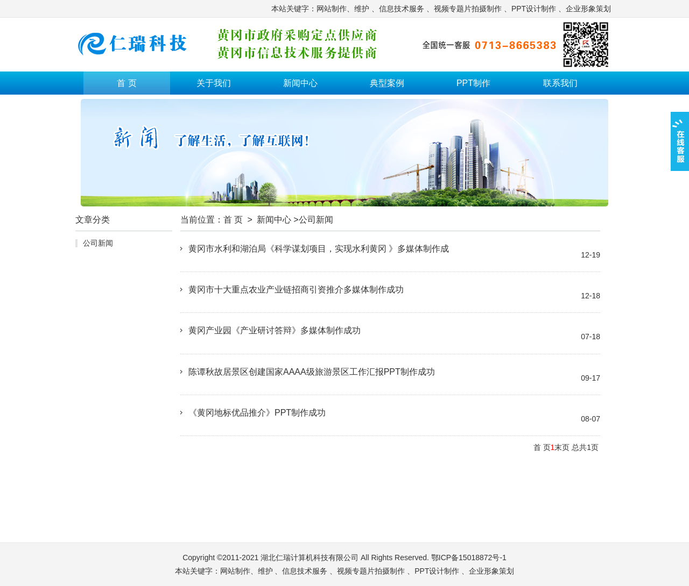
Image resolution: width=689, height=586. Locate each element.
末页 (562, 447)
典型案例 (387, 83)
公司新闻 (98, 243)
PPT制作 (473, 83)
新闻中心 (300, 83)
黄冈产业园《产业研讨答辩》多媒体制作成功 (274, 330)
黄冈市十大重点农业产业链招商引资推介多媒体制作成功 (296, 289)
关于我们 (213, 83)
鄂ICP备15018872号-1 (469, 557)
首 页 (126, 83)
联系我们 (560, 83)
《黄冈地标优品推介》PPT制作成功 (257, 412)
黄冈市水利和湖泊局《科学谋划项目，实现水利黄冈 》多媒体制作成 (318, 248)
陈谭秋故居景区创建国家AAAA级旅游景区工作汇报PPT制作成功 (311, 371)
